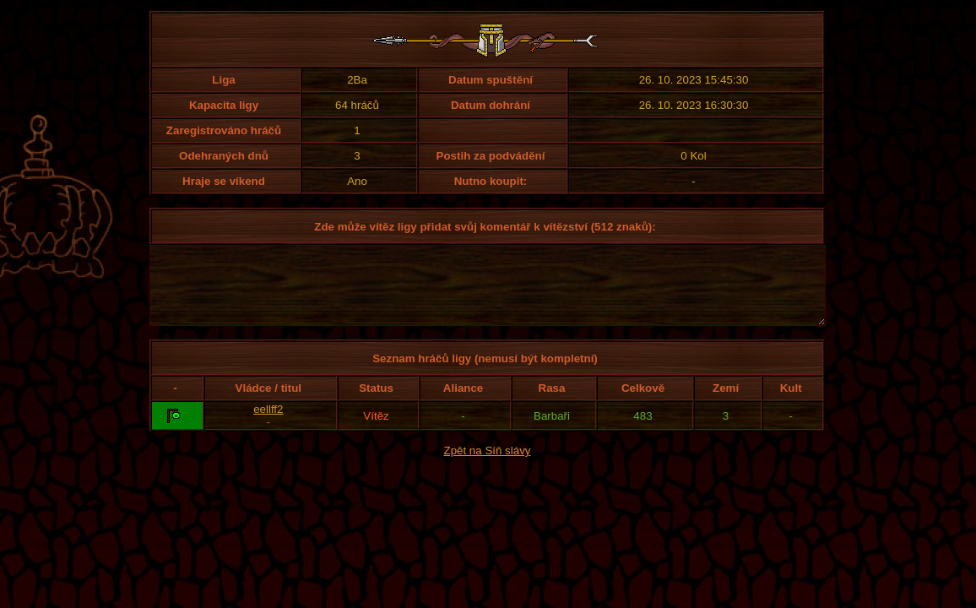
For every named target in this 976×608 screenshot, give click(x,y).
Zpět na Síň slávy (487, 465)
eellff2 (268, 424)
